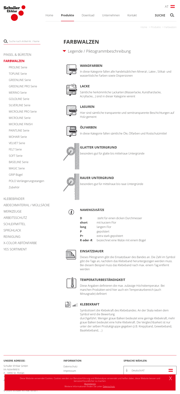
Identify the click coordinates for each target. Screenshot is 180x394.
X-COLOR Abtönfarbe (20, 243)
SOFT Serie (15, 156)
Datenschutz (70, 366)
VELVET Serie (17, 143)
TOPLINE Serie (18, 74)
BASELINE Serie (18, 162)
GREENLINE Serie (20, 80)
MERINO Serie (18, 93)
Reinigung (12, 236)
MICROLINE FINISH (21, 124)
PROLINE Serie (18, 67)
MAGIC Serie (17, 168)
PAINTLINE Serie (19, 130)
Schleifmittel (14, 224)
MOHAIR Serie (18, 137)
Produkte (156, 27)
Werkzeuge (13, 211)
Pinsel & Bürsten (17, 54)
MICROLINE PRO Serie (23, 111)
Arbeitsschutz (15, 217)
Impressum (69, 370)
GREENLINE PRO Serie (23, 86)
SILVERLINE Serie (19, 105)
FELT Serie (15, 149)
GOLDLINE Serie (19, 99)
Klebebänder (14, 199)
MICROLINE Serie (20, 118)
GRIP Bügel (16, 175)
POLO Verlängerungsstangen (26, 181)
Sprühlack (12, 230)
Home (144, 27)
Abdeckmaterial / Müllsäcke (27, 205)
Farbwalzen (170, 27)
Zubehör (14, 187)
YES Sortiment (15, 249)
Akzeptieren (90, 383)
